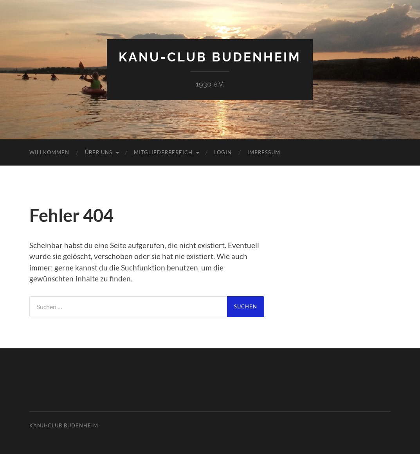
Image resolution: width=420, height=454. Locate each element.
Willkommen (49, 152)
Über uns (98, 152)
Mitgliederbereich (163, 152)
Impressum (263, 152)
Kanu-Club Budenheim (210, 57)
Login (223, 152)
